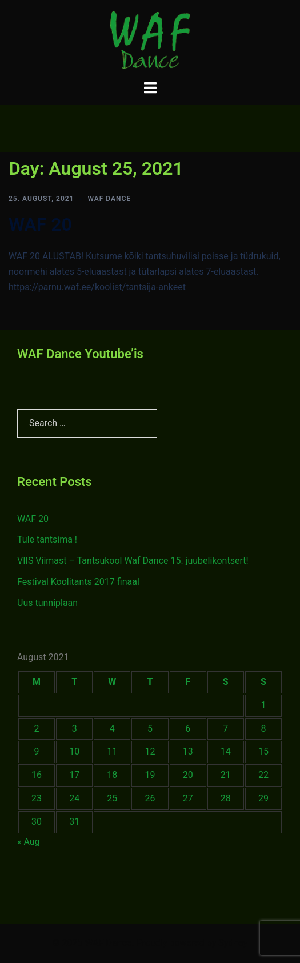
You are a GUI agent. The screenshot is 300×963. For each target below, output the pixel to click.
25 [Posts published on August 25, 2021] (112, 798)
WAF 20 (40, 224)
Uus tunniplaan (47, 602)
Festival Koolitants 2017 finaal (78, 581)
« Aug (28, 841)
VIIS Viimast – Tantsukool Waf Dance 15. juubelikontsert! (133, 560)
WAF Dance (109, 199)
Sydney (232, 942)
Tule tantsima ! (47, 539)
